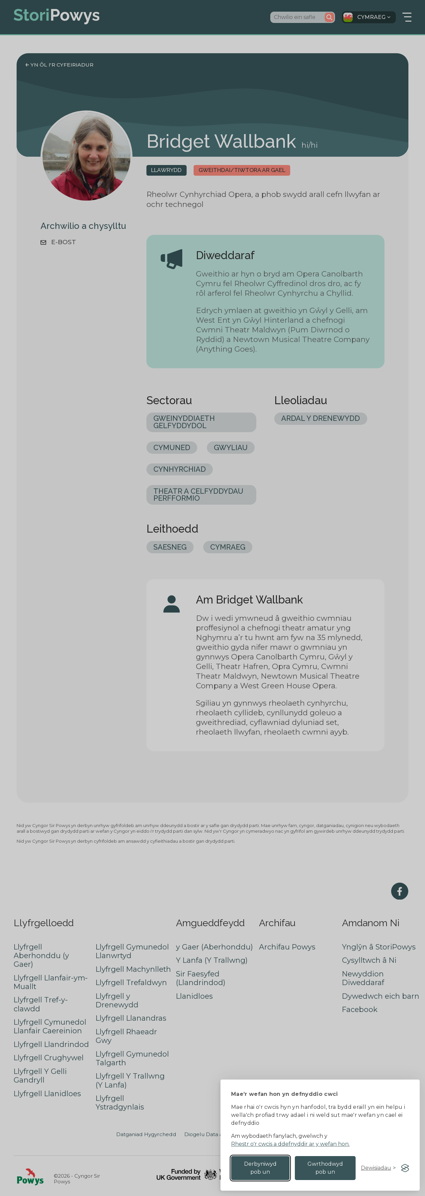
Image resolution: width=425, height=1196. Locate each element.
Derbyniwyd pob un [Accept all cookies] (260, 1168)
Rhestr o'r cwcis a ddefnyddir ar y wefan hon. (290, 1144)
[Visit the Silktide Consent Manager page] (405, 1168)
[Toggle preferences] (378, 1168)
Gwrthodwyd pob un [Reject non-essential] (325, 1168)
